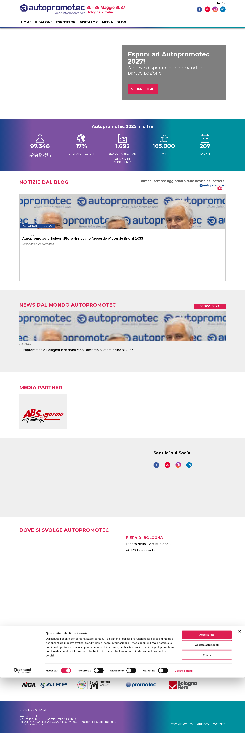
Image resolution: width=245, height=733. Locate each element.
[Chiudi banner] (239, 687)
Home (26, 22)
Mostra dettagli (183, 726)
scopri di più (209, 306)
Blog (121, 22)
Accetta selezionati (207, 700)
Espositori (66, 22)
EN (224, 3)
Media (107, 22)
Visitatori (89, 22)
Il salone (43, 22)
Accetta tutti (207, 690)
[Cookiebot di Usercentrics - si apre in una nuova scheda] (22, 726)
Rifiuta (207, 710)
